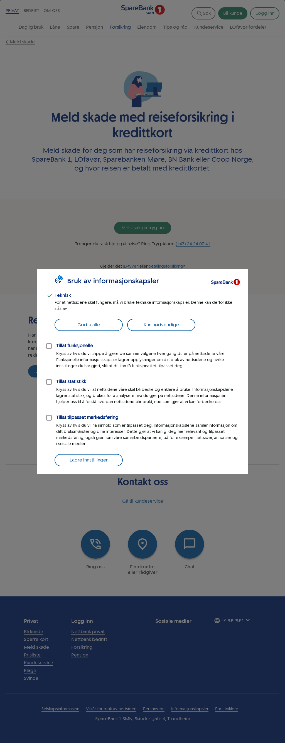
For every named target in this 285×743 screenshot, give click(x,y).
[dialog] (142, 371)
